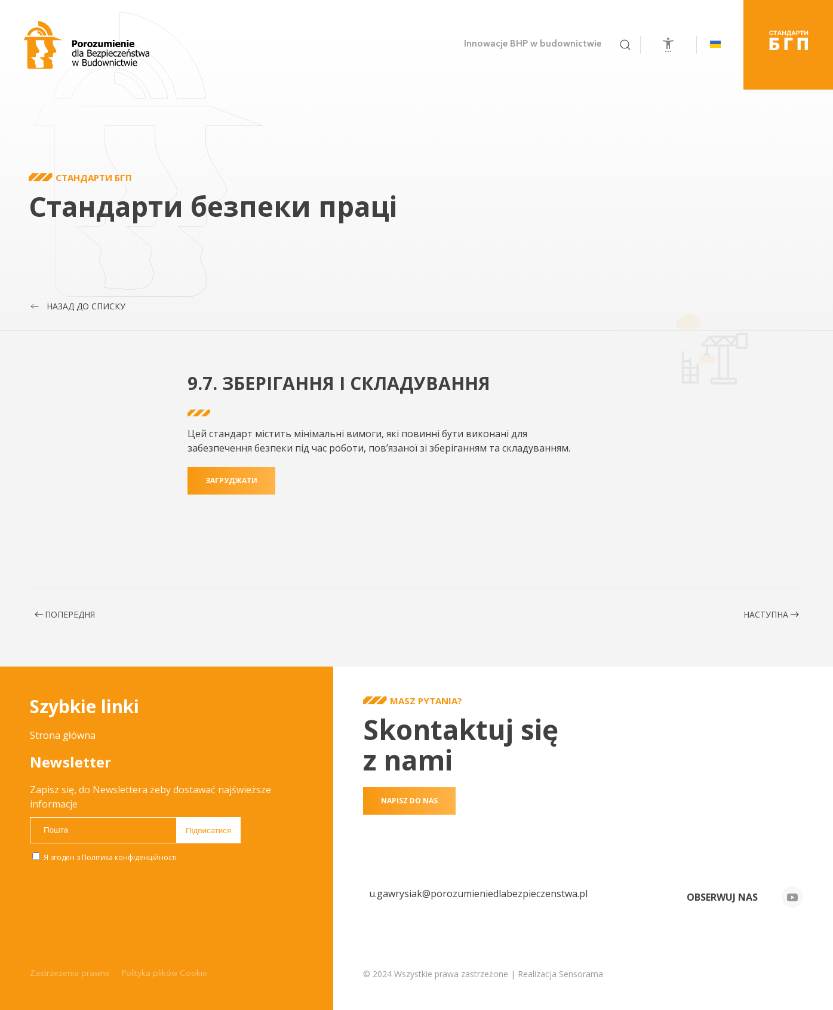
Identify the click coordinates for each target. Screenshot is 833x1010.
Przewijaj (9, 277)
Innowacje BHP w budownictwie (532, 44)
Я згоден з (104, 857)
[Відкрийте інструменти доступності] (668, 44)
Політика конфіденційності (129, 857)
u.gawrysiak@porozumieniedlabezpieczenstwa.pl (478, 893)
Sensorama (581, 974)
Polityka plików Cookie (164, 973)
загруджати (231, 495)
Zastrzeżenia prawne (70, 973)
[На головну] (86, 45)
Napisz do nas (409, 801)
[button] (625, 45)
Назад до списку (77, 306)
